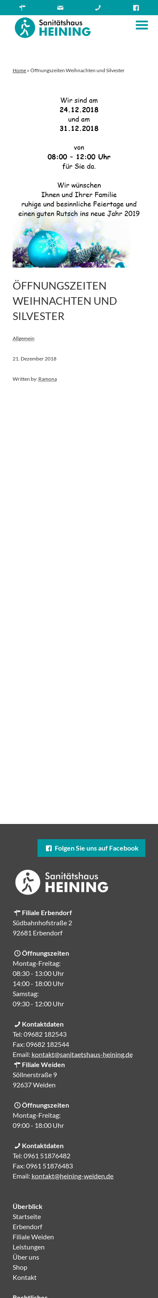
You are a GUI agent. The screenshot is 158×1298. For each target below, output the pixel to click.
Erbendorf (27, 1226)
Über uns (26, 1257)
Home (19, 70)
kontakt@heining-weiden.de (72, 1176)
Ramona (47, 379)
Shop (20, 1267)
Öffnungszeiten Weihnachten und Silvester (65, 300)
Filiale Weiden (33, 1237)
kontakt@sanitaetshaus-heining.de (82, 1054)
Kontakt (25, 1277)
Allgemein (24, 338)
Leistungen (29, 1247)
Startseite (27, 1216)
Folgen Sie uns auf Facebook (91, 848)
